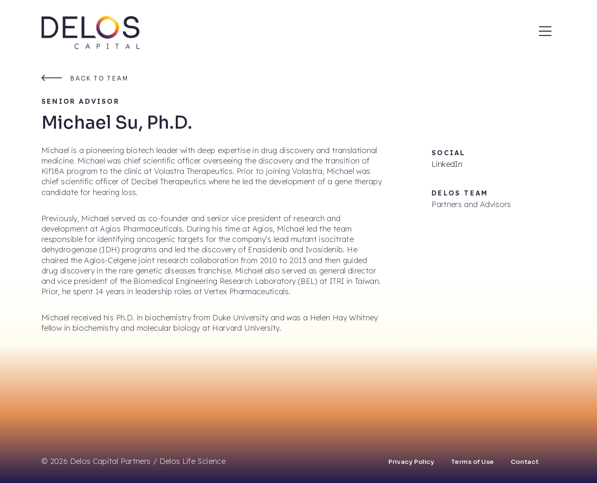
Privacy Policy (411, 462)
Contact (525, 462)
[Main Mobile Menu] (545, 31)
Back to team (99, 78)
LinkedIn (447, 164)
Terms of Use (472, 462)
